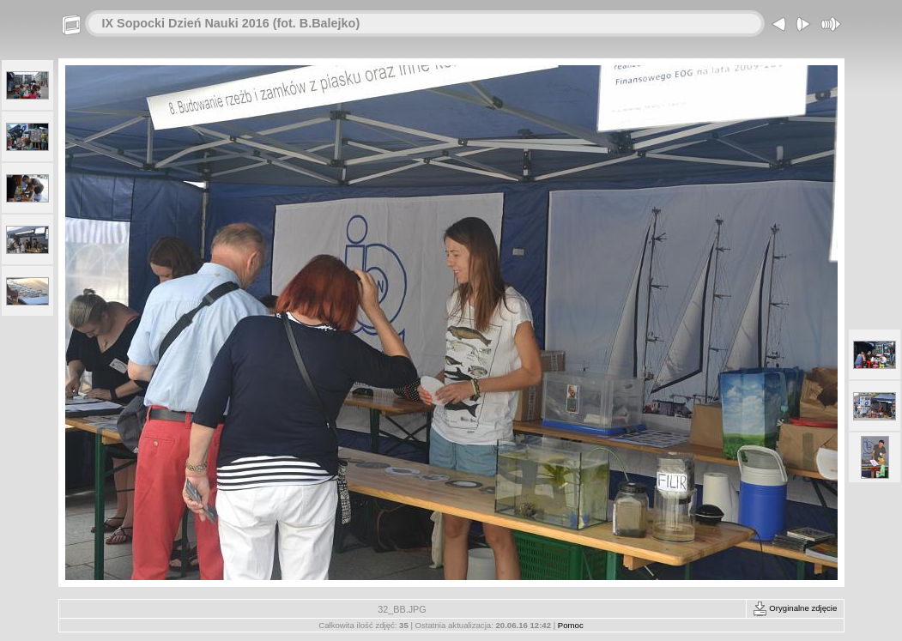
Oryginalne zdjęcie (795, 608)
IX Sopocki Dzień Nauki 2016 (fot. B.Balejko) (231, 23)
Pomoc (571, 625)
